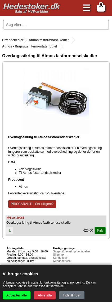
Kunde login (60, 257)
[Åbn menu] (85, 8)
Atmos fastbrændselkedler (49, 40)
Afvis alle (45, 295)
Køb (100, 230)
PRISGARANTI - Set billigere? (32, 204)
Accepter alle (16, 295)
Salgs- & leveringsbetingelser (72, 251)
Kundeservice (62, 260)
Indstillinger (71, 295)
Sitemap (58, 254)
